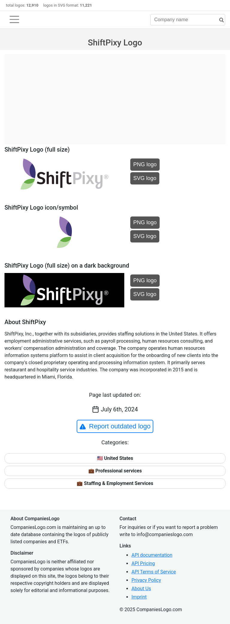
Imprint (139, 597)
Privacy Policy (146, 580)
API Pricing (143, 563)
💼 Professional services (115, 471)
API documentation (151, 555)
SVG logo (144, 178)
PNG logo (145, 164)
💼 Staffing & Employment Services (115, 483)
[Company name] (187, 19)
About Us (141, 588)
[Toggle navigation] (14, 19)
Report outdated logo (115, 426)
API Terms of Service (153, 572)
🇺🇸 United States (115, 458)
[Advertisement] (115, 96)
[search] (219, 20)
